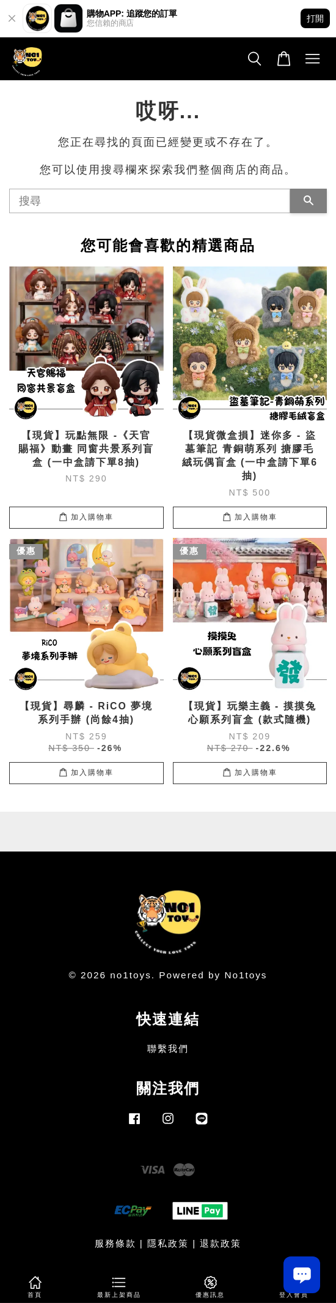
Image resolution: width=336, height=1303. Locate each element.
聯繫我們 (168, 1048)
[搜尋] (149, 201)
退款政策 (220, 1243)
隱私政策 (168, 1243)
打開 (315, 18)
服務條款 (115, 1243)
